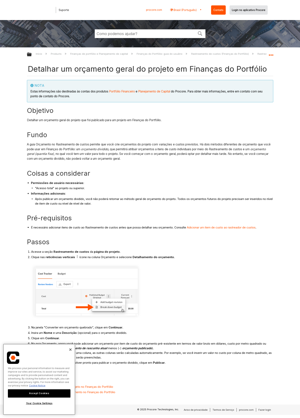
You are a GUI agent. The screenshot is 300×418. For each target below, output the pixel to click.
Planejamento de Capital (154, 91)
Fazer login (264, 409)
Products (56, 53)
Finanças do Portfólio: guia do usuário (160, 53)
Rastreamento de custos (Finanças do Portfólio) (220, 53)
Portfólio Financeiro (122, 91)
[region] (39, 379)
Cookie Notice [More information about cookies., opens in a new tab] (37, 385)
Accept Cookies (39, 393)
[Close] (70, 349)
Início (39, 53)
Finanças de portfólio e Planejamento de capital (99, 53)
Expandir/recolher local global (271, 53)
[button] (200, 33)
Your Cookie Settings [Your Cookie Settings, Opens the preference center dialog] (39, 403)
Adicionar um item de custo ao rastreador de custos (221, 227)
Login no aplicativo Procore (248, 10)
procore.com (154, 9)
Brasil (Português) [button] (185, 10)
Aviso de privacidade (196, 409)
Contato (218, 10)
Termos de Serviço (223, 409)
